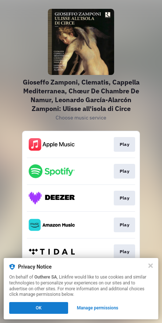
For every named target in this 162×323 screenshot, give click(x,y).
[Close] (150, 266)
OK (39, 308)
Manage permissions (98, 308)
